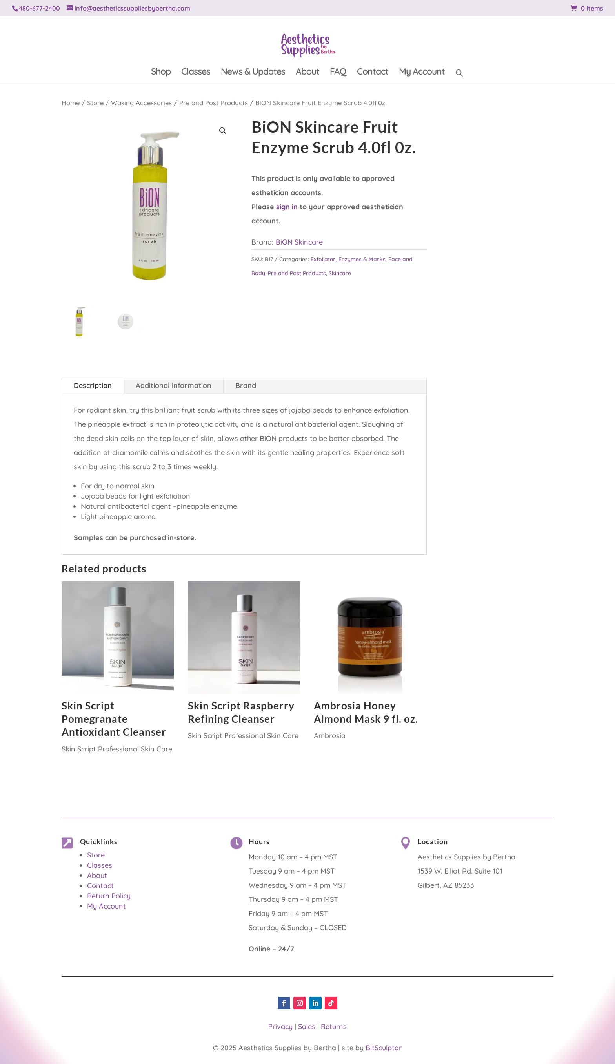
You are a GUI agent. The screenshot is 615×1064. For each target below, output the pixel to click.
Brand (245, 385)
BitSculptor (384, 1047)
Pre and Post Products (213, 103)
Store (95, 103)
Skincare (340, 273)
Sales (306, 1026)
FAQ (338, 73)
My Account (422, 73)
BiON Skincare (299, 242)
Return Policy (109, 895)
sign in (287, 206)
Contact (372, 73)
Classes (195, 73)
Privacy (280, 1026)
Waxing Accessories (141, 103)
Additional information (173, 385)
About (307, 73)
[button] (223, 131)
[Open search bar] (459, 72)
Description (93, 385)
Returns (334, 1026)
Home (71, 103)
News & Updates (253, 73)
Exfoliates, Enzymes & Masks (348, 259)
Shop (161, 73)
